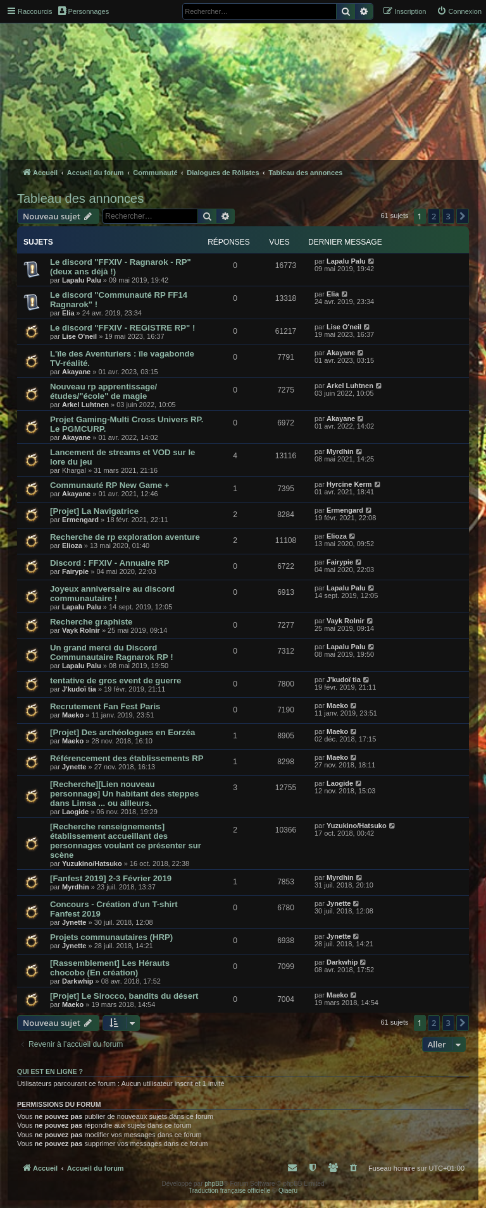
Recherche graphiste (91, 621)
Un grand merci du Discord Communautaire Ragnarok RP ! (111, 652)
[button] (462, 216)
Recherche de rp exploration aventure (125, 537)
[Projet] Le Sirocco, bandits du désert (124, 996)
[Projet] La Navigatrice (94, 511)
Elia (68, 313)
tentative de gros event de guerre (115, 680)
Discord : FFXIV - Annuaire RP (110, 563)
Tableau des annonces (80, 198)
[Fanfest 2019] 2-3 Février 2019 (110, 878)
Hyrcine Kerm (349, 484)
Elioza (72, 545)
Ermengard (80, 519)
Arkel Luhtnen (85, 404)
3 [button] (448, 216)
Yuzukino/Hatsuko (92, 863)
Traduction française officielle (229, 1190)
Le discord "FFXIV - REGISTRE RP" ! (122, 328)
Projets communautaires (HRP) (111, 937)
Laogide (75, 811)
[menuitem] (459, 11)
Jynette (74, 767)
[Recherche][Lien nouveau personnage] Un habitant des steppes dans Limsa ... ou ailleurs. (124, 793)
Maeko (73, 715)
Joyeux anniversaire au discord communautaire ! (112, 593)
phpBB (213, 1183)
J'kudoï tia (79, 689)
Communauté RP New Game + (109, 485)
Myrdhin (340, 451)
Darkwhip (78, 981)
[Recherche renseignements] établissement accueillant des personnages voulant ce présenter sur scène (125, 841)
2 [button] (434, 216)
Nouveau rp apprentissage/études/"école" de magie (103, 391)
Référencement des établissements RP (127, 758)
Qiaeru (287, 1190)
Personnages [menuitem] (83, 10)
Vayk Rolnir (81, 630)
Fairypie (75, 571)
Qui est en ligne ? (50, 1071)
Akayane (76, 371)
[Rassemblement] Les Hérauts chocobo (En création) (110, 967)
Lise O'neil (79, 336)
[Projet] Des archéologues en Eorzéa (122, 732)
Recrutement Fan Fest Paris (105, 706)
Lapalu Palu (81, 280)
